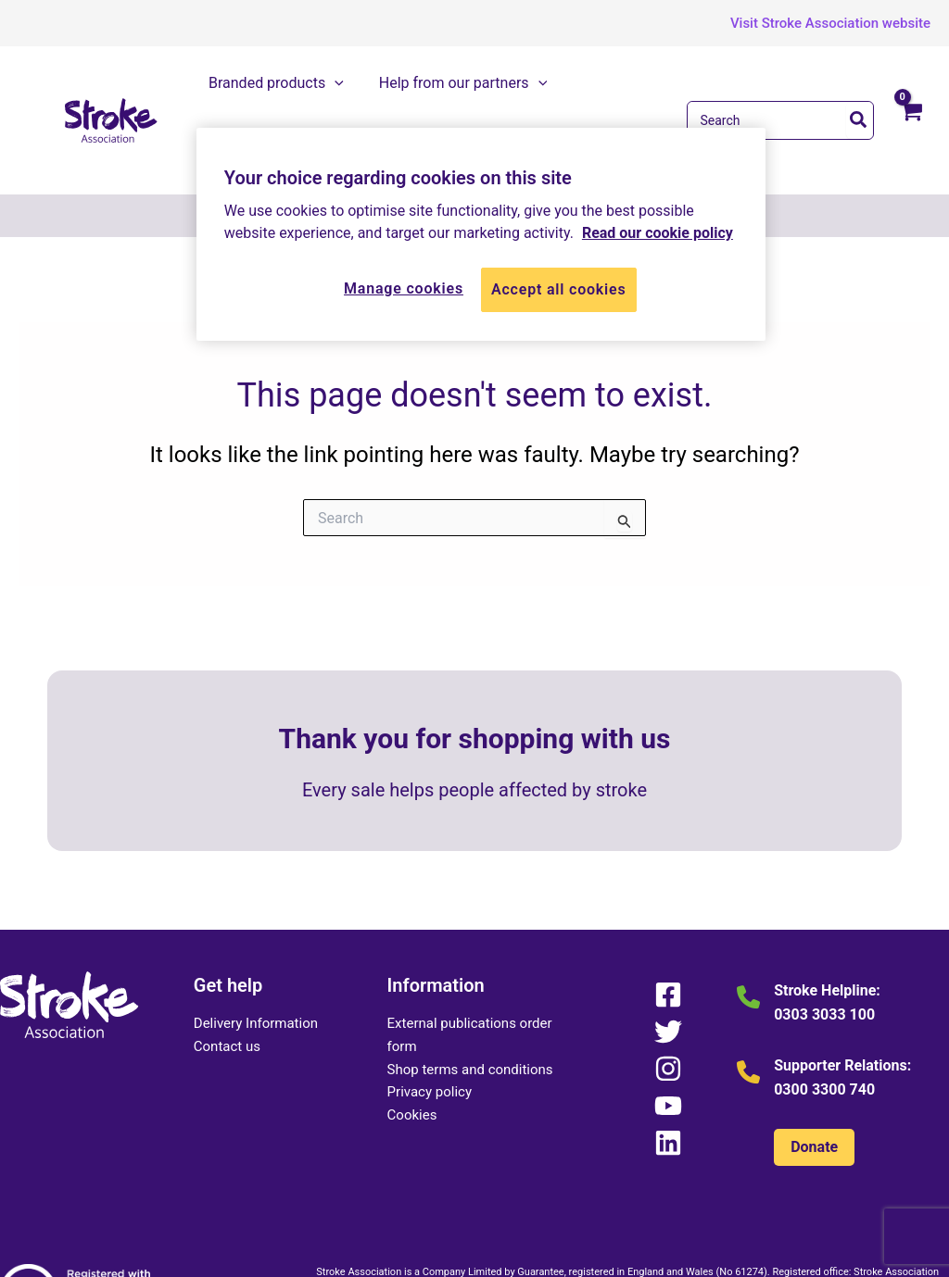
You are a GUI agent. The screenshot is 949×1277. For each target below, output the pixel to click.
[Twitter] (667, 957)
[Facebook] (667, 920)
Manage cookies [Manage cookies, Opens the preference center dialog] (403, 288)
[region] (481, 234)
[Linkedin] (667, 1069)
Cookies (412, 1041)
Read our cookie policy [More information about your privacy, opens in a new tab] (657, 233)
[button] (816, 23)
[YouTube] (667, 1031)
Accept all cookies (558, 289)
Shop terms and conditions (470, 995)
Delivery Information (256, 949)
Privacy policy (429, 1018)
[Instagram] (667, 994)
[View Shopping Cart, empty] (911, 88)
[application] (344, 83)
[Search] (859, 83)
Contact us (227, 972)
